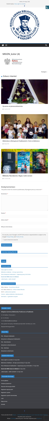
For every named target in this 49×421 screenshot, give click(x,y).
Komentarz (4, 194)
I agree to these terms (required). (10, 239)
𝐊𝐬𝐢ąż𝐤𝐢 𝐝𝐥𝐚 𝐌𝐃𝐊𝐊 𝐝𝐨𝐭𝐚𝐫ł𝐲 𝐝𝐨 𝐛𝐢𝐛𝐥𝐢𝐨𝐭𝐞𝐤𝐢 (10, 276)
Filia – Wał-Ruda (5, 348)
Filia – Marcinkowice (6, 342)
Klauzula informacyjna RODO (7, 326)
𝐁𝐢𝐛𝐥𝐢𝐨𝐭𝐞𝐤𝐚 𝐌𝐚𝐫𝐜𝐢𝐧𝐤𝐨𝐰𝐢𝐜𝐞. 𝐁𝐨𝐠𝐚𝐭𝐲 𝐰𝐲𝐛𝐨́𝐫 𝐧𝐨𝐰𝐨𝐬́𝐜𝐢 (17, 176)
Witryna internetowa (6, 227)
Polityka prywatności (6, 383)
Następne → (44, 72)
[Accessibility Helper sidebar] (47, 7)
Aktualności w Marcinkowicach (8, 345)
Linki (2, 398)
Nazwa (3, 213)
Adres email (4, 220)
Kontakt (3, 404)
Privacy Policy (10, 237)
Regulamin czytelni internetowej (9, 395)
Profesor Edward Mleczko (19, 289)
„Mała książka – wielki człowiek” (8, 279)
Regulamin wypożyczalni (7, 389)
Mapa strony (4, 401)
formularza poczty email (19, 323)
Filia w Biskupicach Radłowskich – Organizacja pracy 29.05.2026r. (16, 274)
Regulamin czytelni (5, 392)
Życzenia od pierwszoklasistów (13, 106)
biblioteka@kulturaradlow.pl (10, 320)
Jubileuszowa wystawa (10, 292)
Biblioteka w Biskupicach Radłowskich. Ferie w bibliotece (21, 141)
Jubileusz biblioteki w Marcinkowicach (14, 294)
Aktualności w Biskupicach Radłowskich (10, 339)
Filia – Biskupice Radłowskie (7, 336)
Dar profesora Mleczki (14, 287)
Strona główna (4, 380)
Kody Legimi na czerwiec (20, 4)
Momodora (3, 296)
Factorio (3, 294)
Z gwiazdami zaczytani (12, 296)
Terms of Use (19, 237)
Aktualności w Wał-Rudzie (7, 351)
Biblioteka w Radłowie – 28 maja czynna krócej (12, 272)
